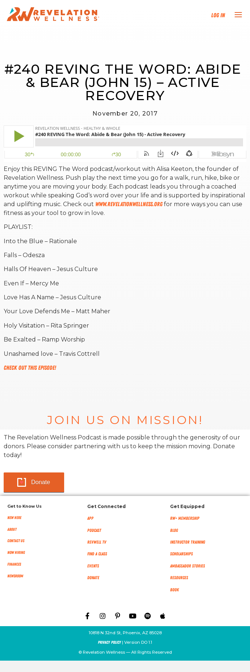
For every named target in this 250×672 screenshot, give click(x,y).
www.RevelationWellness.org (128, 204)
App (90, 518)
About (11, 529)
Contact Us (15, 540)
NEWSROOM (15, 576)
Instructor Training (187, 542)
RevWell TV (96, 542)
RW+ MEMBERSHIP (184, 518)
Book (174, 589)
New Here (14, 517)
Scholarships (181, 553)
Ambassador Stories (187, 566)
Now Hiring (16, 552)
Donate (40, 482)
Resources (179, 577)
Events (93, 566)
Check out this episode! (30, 368)
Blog (174, 530)
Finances (14, 564)
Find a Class (97, 553)
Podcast (94, 530)
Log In (218, 15)
